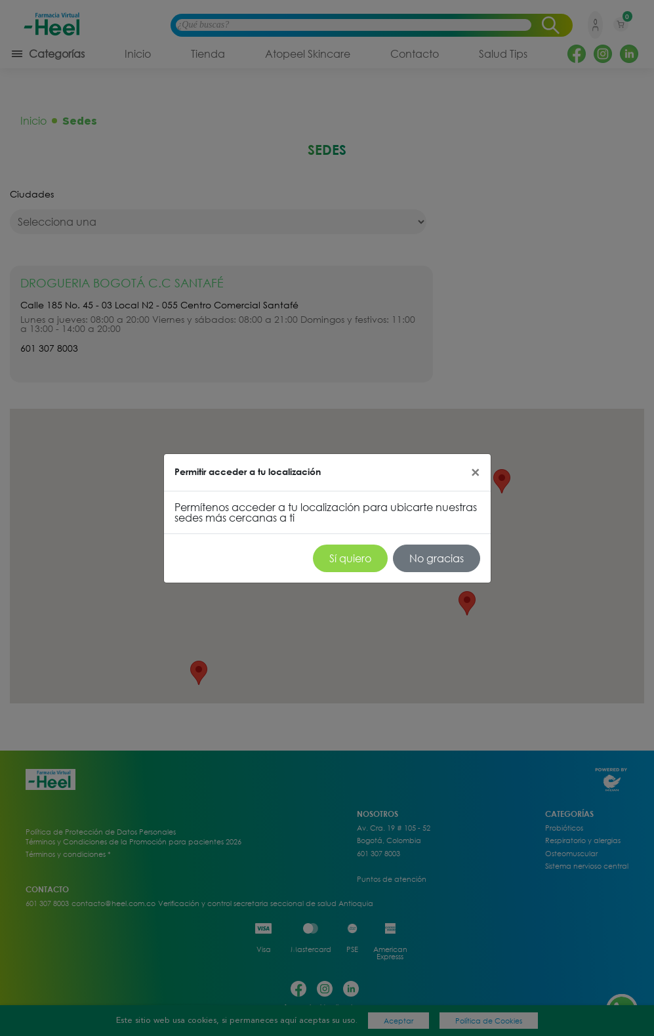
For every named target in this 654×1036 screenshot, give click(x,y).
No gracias (436, 558)
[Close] (475, 472)
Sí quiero (350, 558)
